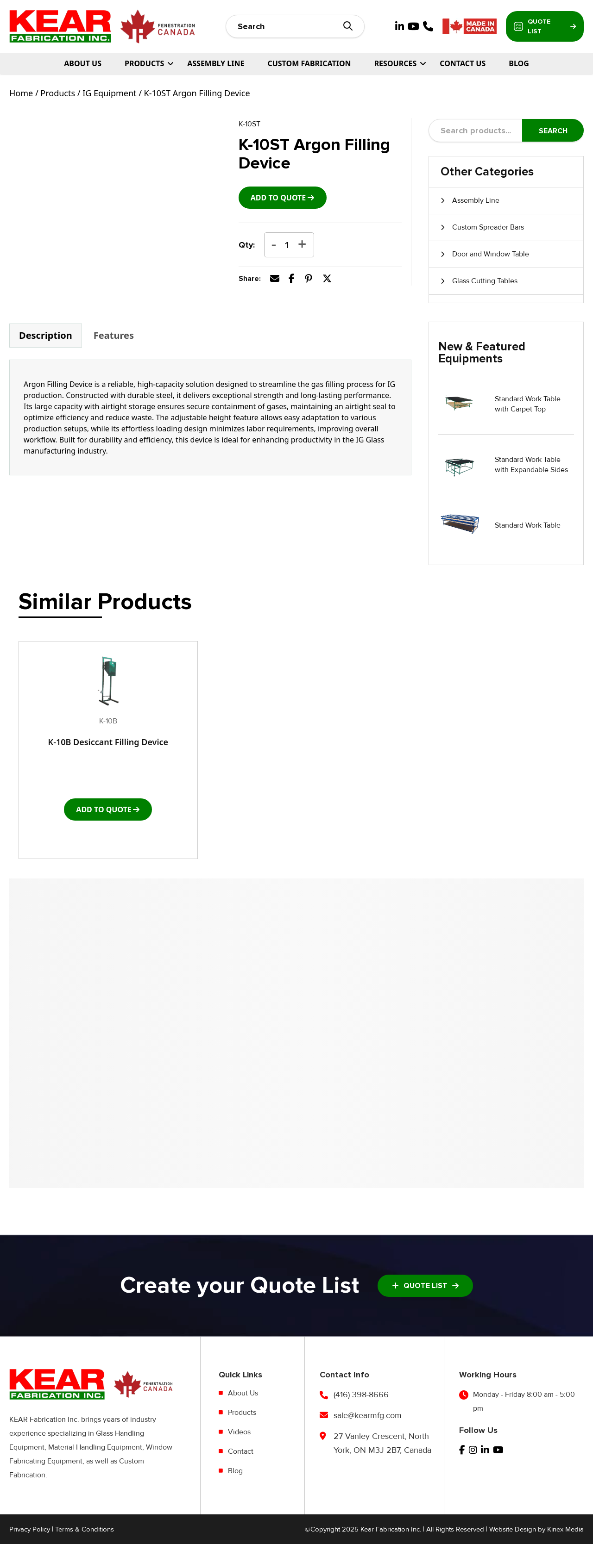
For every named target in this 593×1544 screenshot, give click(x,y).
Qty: (247, 245)
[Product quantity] (287, 245)
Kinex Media (565, 1529)
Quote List (545, 26)
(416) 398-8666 (361, 1394)
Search (553, 131)
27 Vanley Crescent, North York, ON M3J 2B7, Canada (382, 1443)
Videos (239, 1432)
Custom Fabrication (309, 63)
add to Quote (278, 198)
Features (114, 335)
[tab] (45, 336)
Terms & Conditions (84, 1529)
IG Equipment (109, 93)
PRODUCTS (144, 63)
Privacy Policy (29, 1529)
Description (45, 335)
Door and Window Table (490, 254)
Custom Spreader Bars (488, 227)
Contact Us (463, 63)
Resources (395, 63)
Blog (519, 63)
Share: (250, 278)
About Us (82, 63)
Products (57, 93)
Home (21, 93)
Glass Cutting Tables (484, 281)
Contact (240, 1451)
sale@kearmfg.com (368, 1415)
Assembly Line (215, 63)
